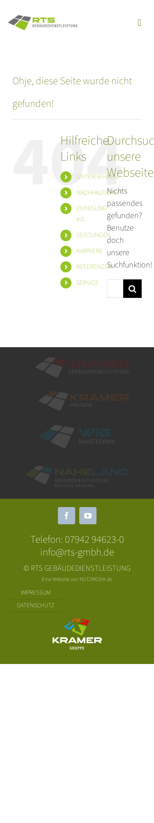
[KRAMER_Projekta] (84, 394)
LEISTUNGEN (93, 235)
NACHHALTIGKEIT (99, 192)
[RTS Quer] (42, 19)
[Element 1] (82, 360)
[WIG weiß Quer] (77, 428)
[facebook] (66, 515)
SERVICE (87, 282)
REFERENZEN (94, 266)
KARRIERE (89, 251)
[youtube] (88, 515)
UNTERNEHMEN (97, 176)
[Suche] (132, 288)
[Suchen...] (115, 288)
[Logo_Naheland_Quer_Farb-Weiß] (77, 468)
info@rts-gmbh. (71, 552)
